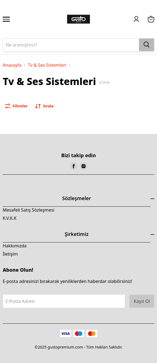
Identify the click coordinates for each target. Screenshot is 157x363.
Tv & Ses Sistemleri (47, 65)
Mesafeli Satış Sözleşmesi (28, 210)
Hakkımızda (14, 246)
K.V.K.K (9, 218)
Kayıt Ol (142, 301)
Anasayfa (12, 65)
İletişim (10, 254)
